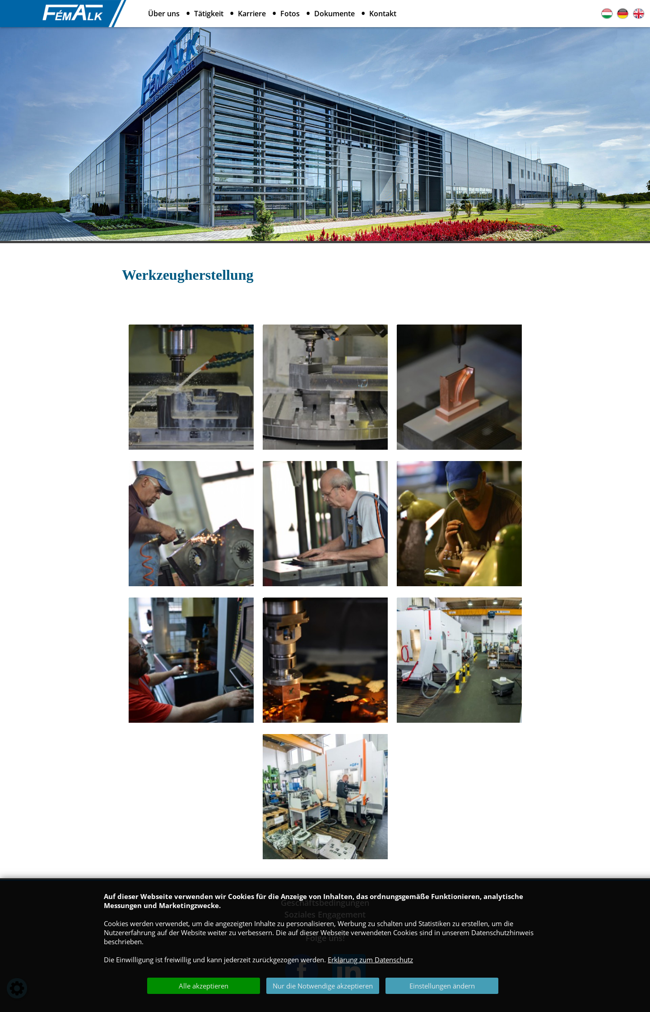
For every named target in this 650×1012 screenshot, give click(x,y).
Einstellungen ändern (442, 985)
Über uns (164, 14)
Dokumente (334, 14)
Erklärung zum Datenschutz (370, 959)
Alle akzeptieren (203, 985)
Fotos (290, 14)
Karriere (252, 14)
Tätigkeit (208, 14)
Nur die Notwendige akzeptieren (323, 985)
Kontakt (382, 14)
